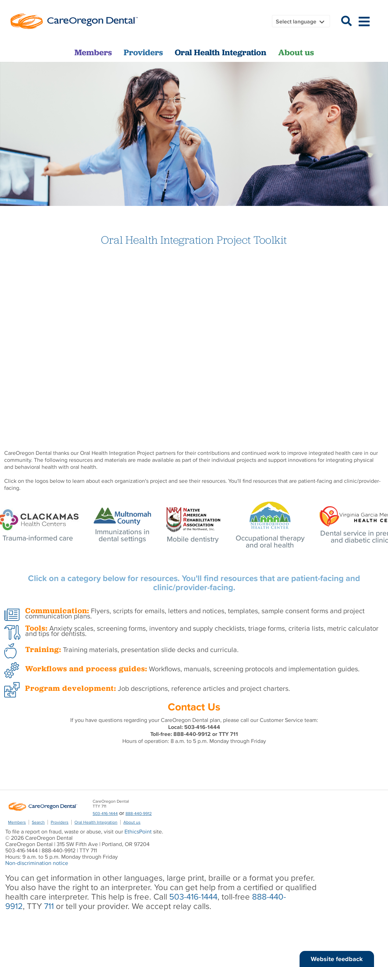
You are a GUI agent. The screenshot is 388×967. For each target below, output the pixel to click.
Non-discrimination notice (36, 863)
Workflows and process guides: (86, 669)
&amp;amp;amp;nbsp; (194, 338)
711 (49, 906)
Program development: (70, 688)
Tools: (36, 628)
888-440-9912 (138, 813)
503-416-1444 (105, 813)
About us (296, 52)
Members (93, 52)
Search (38, 822)
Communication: (57, 611)
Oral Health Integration (220, 52)
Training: (43, 649)
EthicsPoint (138, 831)
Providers (143, 52)
